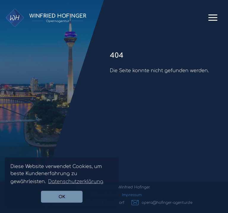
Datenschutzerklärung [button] (75, 181)
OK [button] (61, 196)
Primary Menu (212, 19)
